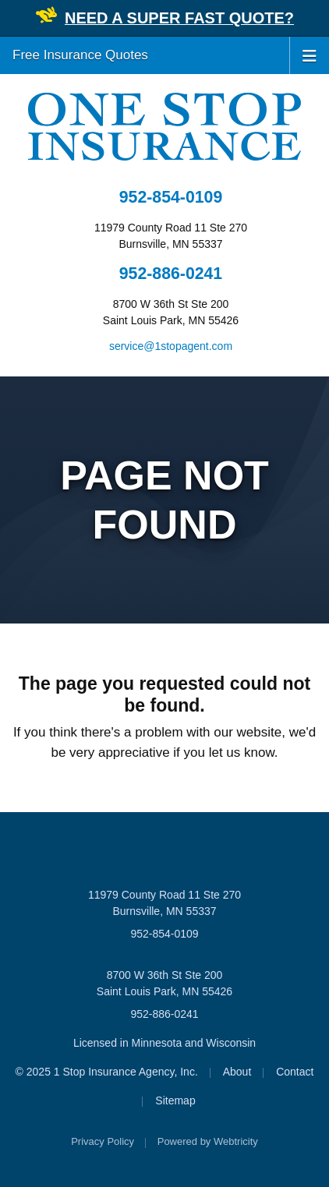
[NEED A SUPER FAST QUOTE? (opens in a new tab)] (179, 19)
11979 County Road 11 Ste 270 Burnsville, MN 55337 (164, 902)
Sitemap (175, 1100)
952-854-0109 (170, 197)
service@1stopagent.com (170, 346)
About (237, 1071)
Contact (294, 1071)
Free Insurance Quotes (80, 55)
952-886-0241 (170, 273)
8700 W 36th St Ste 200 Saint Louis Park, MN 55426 (164, 983)
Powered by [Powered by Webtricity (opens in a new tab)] (207, 1141)
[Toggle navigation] (309, 54)
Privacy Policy (102, 1141)
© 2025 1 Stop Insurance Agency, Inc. (107, 1071)
